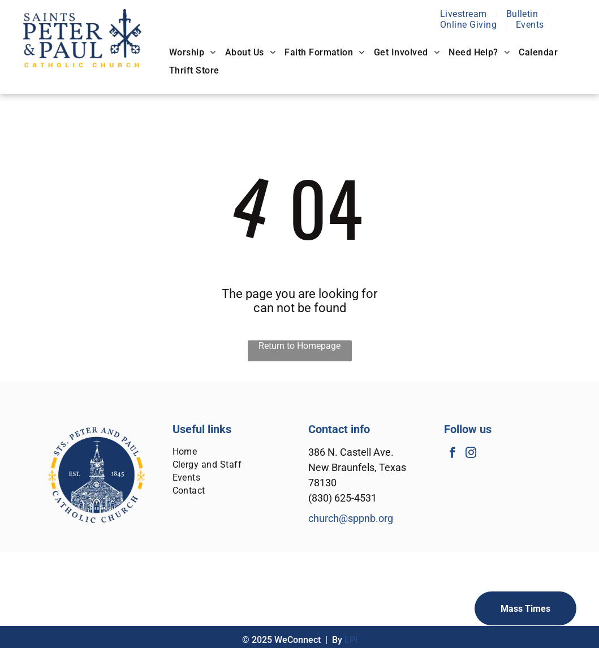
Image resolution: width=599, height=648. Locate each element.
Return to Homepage (299, 345)
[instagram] (471, 454)
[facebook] (452, 454)
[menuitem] (465, 13)
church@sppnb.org (350, 518)
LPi (350, 639)
